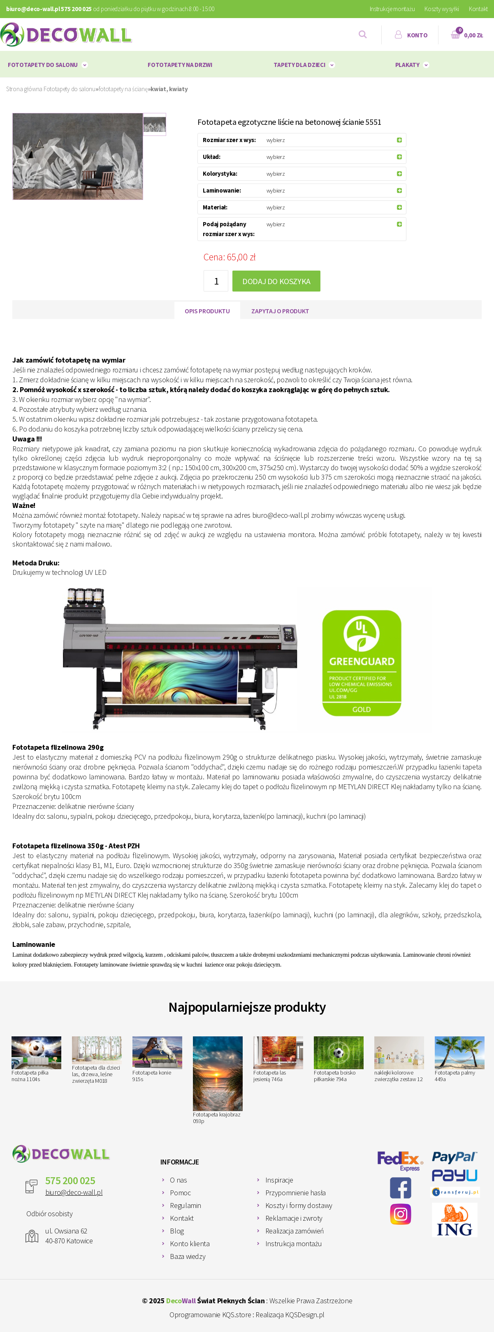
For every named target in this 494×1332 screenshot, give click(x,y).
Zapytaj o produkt (280, 311)
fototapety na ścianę (123, 89)
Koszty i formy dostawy (298, 1205)
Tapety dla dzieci (299, 65)
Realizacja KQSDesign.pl (290, 1314)
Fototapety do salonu (43, 65)
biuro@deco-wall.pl (74, 1192)
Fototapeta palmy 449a (460, 1059)
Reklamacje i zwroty (293, 1218)
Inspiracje (279, 1180)
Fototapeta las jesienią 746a (278, 1059)
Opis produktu (207, 311)
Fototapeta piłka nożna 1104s (36, 1059)
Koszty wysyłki (441, 9)
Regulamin (185, 1205)
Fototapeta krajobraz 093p (218, 1080)
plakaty (407, 65)
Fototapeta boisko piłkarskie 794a (339, 1059)
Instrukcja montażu (293, 1243)
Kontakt (478, 9)
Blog (177, 1231)
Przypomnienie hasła (295, 1192)
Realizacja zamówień (294, 1231)
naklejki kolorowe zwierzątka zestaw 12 (399, 1059)
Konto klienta (189, 1243)
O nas (178, 1180)
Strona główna (24, 89)
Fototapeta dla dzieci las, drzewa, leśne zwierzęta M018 (97, 1060)
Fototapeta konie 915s (157, 1059)
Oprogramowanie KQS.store (210, 1314)
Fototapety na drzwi (180, 65)
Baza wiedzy (187, 1256)
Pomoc (180, 1192)
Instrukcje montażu (392, 9)
